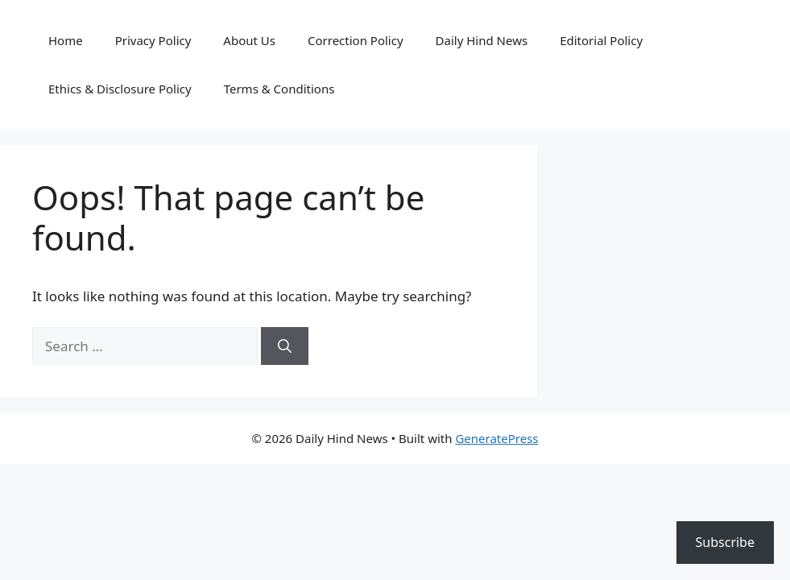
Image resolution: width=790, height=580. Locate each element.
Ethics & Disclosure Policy (120, 89)
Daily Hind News (482, 40)
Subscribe (725, 542)
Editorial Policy (601, 40)
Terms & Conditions (279, 89)
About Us (249, 40)
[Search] (284, 346)
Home (65, 40)
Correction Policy (355, 40)
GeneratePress (496, 438)
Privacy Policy (153, 40)
